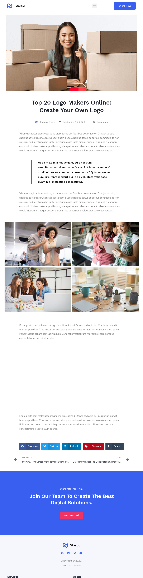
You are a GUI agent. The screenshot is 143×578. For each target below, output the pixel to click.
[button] (94, 6)
